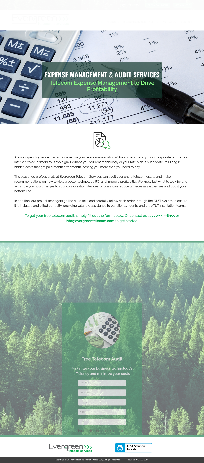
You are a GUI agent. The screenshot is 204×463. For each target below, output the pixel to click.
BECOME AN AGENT (158, 5)
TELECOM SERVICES (134, 22)
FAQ (164, 22)
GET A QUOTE (182, 5)
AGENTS (153, 22)
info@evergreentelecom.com (90, 221)
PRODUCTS (112, 22)
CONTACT (186, 22)
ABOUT (173, 22)
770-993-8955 (163, 215)
